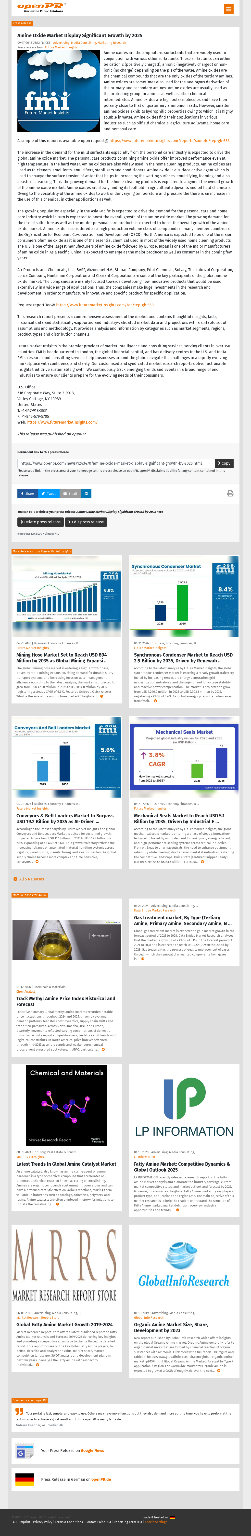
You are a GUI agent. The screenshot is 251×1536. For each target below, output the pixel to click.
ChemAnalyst (25, 991)
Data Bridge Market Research (155, 910)
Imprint (24, 1522)
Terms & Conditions (69, 1522)
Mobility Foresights (30, 1157)
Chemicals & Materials (49, 987)
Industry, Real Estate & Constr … (56, 1152)
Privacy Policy (42, 1522)
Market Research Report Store (37, 1317)
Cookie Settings (156, 1522)
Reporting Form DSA (128, 1522)
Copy (224, 463)
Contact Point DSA (98, 1522)
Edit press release (86, 522)
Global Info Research (149, 1317)
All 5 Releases (28, 879)
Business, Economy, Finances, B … (57, 643)
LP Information (144, 1157)
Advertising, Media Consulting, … (174, 906)
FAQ (14, 1522)
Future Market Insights (61, 47)
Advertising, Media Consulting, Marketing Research (89, 42)
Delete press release (41, 522)
